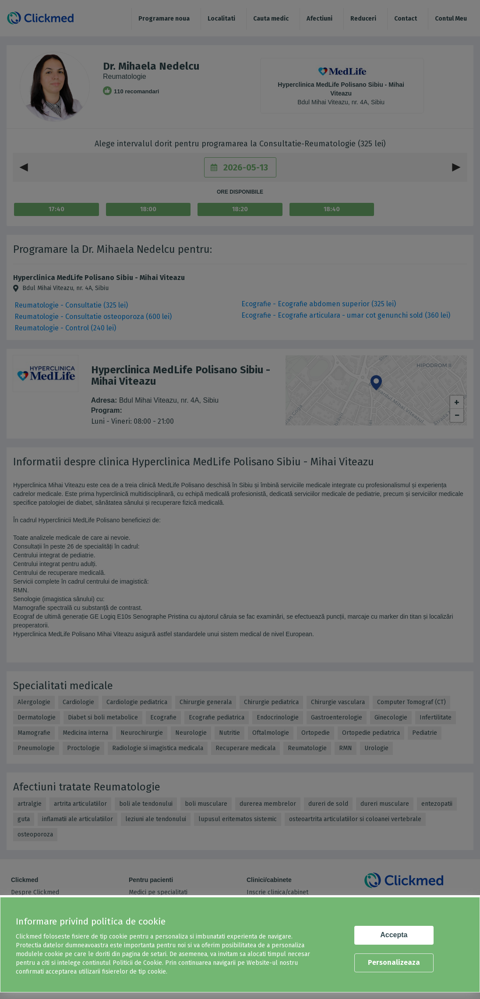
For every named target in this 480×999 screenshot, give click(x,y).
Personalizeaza (394, 962)
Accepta (393, 935)
